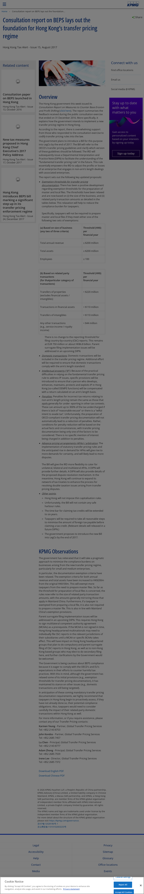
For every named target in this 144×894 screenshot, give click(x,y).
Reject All (123, 884)
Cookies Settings (122, 877)
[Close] (141, 885)
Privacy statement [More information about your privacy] (71, 889)
